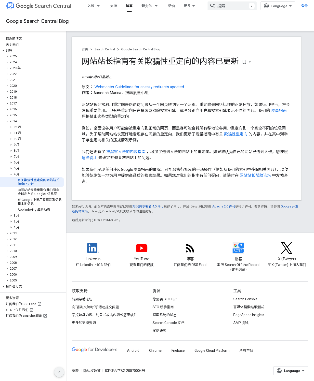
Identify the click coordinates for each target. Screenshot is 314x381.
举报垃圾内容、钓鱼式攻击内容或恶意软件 (104, 315)
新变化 (147, 6)
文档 (90, 6)
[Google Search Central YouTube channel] (141, 252)
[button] (32, 50)
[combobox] (232, 5)
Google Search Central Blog (37, 21)
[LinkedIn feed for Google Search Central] (93, 252)
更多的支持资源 (84, 323)
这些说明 (90, 157)
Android (133, 350)
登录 (304, 6)
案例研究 (159, 331)
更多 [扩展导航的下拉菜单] (187, 6)
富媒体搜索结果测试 (248, 307)
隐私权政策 (92, 371)
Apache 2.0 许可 (223, 206)
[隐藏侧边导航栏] (59, 372)
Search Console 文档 (168, 323)
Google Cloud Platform (212, 350)
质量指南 (279, 110)
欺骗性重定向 (236, 134)
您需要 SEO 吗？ (165, 299)
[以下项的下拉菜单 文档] (100, 6)
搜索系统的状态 (165, 315)
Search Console (245, 299)
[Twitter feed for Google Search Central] (287, 252)
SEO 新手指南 (163, 307)
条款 (75, 371)
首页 (85, 49)
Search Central (43, 6)
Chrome (155, 350)
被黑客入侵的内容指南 (126, 151)
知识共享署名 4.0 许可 (148, 206)
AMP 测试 (241, 323)
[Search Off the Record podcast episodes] (238, 252)
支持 (113, 6)
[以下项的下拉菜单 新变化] (158, 6)
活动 (171, 6)
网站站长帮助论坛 (256, 175)
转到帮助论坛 (82, 299)
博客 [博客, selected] (129, 6)
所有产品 (246, 350)
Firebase (178, 350)
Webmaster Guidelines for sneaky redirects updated (139, 87)
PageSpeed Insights (248, 315)
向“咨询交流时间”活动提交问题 (95, 307)
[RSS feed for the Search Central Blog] (190, 252)
